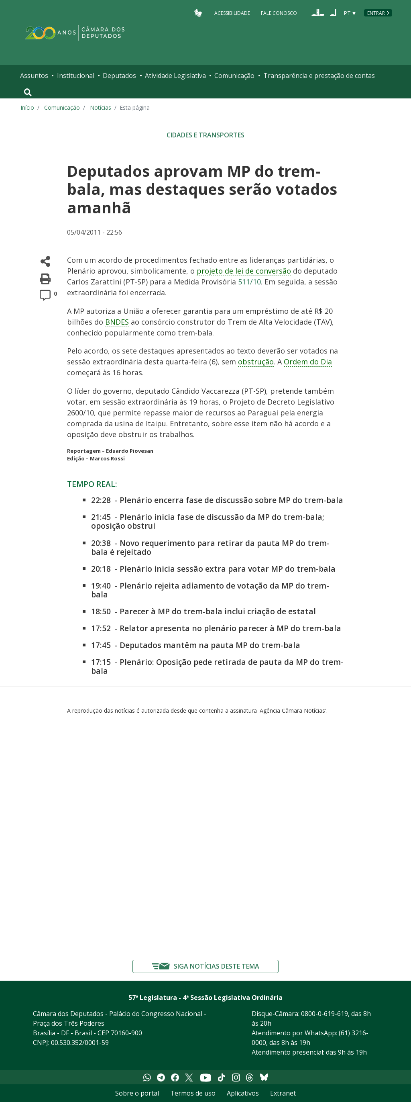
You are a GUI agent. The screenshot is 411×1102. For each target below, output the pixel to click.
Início (27, 107)
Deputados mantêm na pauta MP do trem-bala (210, 645)
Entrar (376, 13)
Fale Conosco (279, 12)
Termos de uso (193, 1093)
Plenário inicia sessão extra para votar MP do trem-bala (228, 568)
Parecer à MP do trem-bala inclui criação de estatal (218, 611)
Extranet (283, 1093)
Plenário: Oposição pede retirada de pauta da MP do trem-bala (217, 666)
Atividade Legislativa (175, 75)
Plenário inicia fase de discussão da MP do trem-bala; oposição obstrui (207, 521)
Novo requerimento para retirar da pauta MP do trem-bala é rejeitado (210, 547)
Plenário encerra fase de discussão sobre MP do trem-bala (231, 500)
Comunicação (234, 75)
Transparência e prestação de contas (319, 75)
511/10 (249, 281)
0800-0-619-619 (324, 1013)
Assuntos (34, 75)
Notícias (100, 107)
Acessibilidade (232, 12)
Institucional (75, 75)
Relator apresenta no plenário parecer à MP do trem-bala (230, 628)
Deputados (119, 75)
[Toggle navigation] (28, 92)
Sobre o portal (137, 1093)
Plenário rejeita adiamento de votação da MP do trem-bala (210, 590)
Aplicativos (243, 1093)
